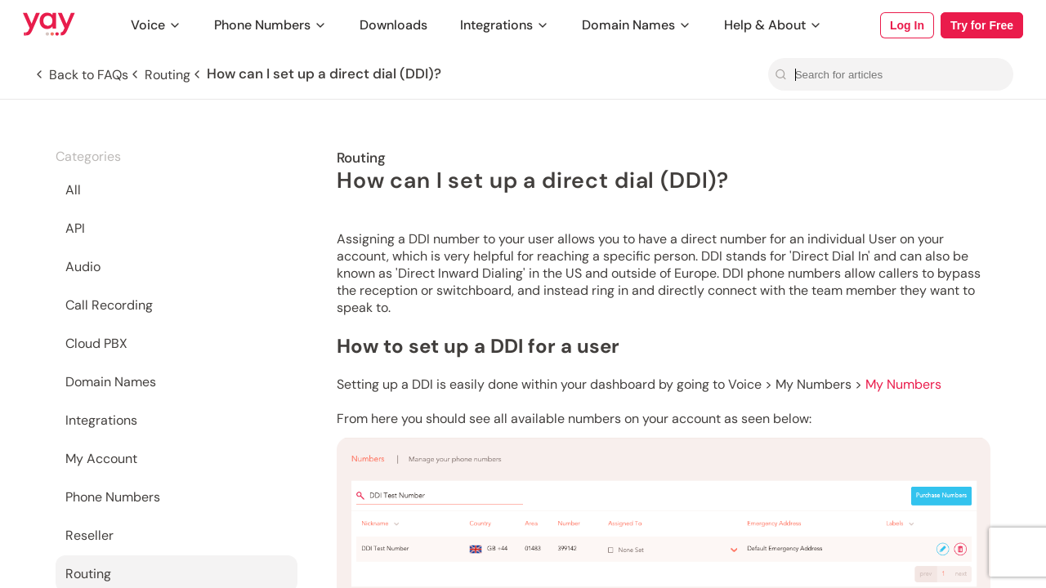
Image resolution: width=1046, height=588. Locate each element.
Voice (156, 24)
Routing (88, 573)
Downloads (393, 24)
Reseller (89, 535)
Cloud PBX (96, 343)
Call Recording (109, 305)
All (73, 189)
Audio (83, 266)
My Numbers (903, 384)
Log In (907, 25)
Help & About (773, 24)
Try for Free (981, 25)
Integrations (504, 24)
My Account (101, 458)
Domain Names (636, 24)
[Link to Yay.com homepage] (49, 25)
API (75, 228)
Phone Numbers (270, 24)
